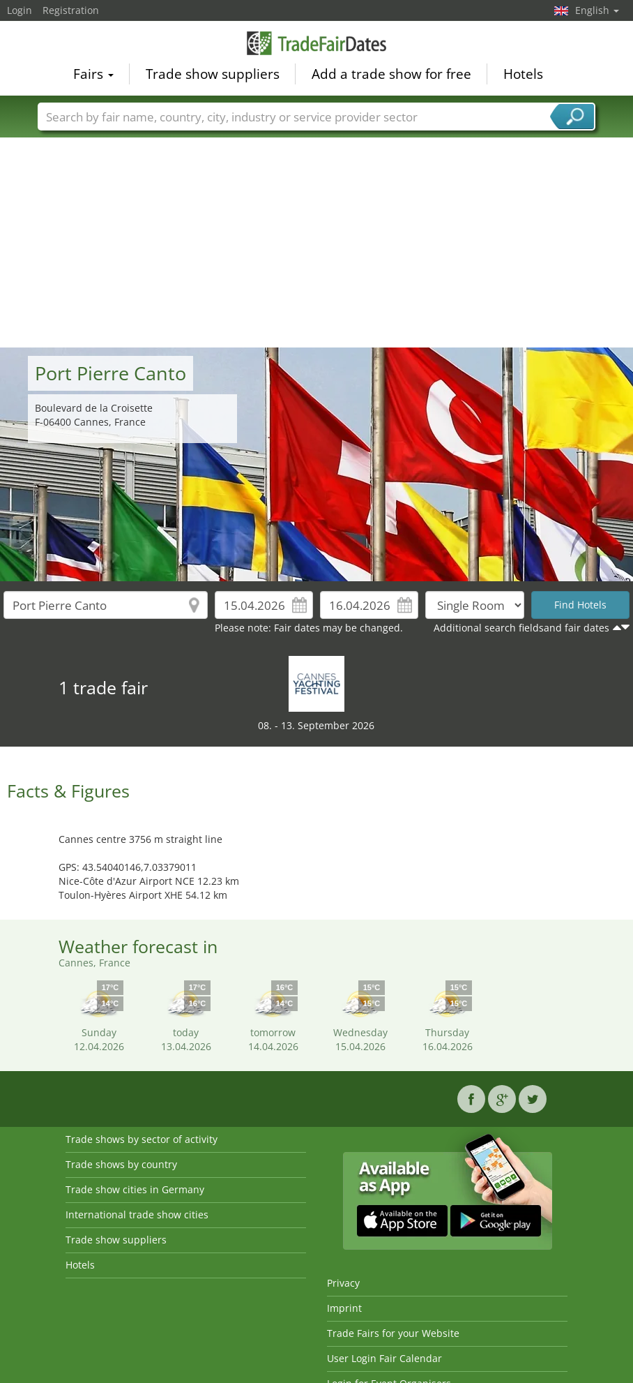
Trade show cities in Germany (135, 1189)
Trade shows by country (121, 1164)
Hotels (523, 74)
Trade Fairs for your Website (393, 1333)
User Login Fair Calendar (384, 1358)
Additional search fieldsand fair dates (521, 627)
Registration (71, 10)
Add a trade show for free (391, 74)
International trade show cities (137, 1214)
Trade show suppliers (213, 74)
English (597, 10)
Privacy (343, 1282)
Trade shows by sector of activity (142, 1139)
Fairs (93, 74)
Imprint (344, 1308)
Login (19, 10)
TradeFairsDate (316, 43)
